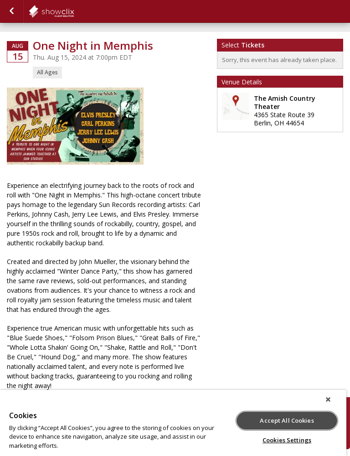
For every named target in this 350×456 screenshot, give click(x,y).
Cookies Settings (286, 440)
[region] (173, 423)
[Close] (328, 399)
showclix (73, 11)
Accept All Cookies (287, 420)
